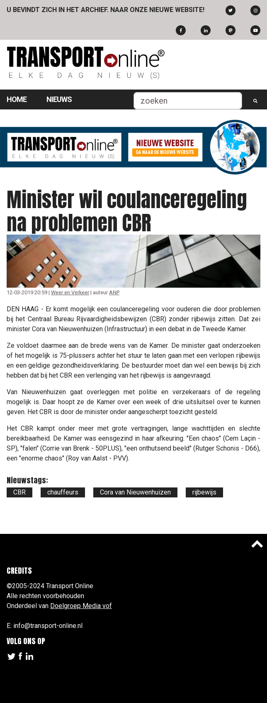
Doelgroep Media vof (81, 606)
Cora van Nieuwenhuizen (135, 492)
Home (17, 99)
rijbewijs (204, 492)
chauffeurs (62, 492)
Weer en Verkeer (70, 292)
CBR (19, 492)
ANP (114, 292)
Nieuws (59, 99)
